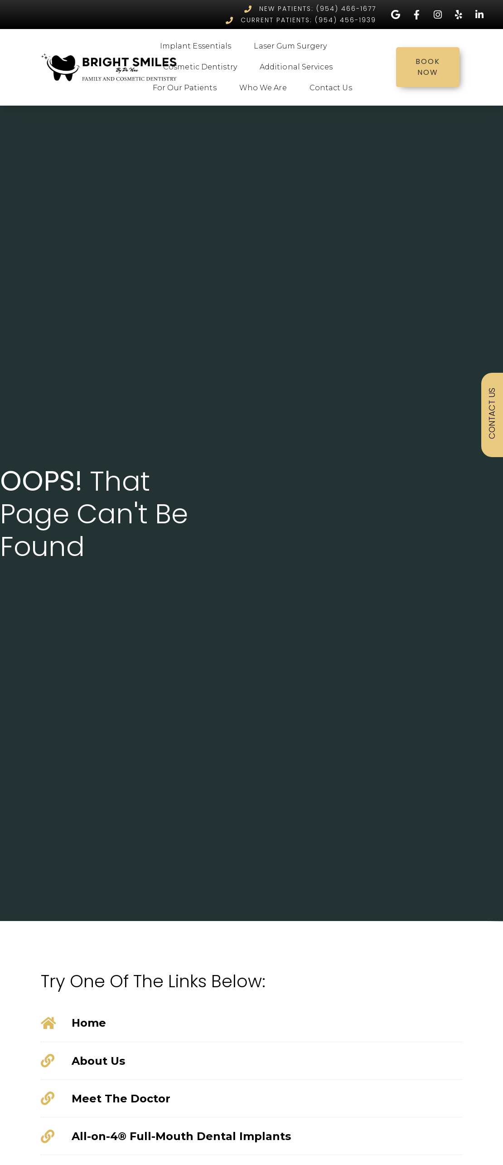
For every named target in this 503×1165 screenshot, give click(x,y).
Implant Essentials (198, 46)
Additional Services (298, 67)
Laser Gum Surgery (292, 46)
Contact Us (333, 88)
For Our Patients (187, 88)
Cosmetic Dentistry (202, 67)
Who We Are (265, 88)
